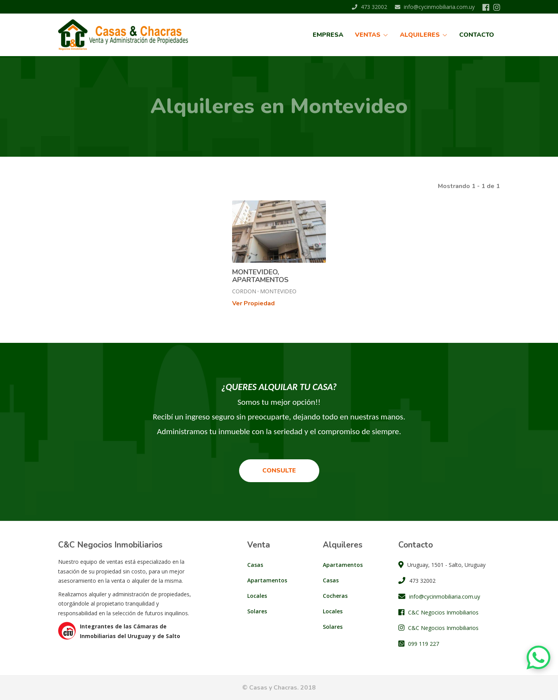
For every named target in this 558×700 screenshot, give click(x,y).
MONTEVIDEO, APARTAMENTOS (260, 275)
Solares (257, 611)
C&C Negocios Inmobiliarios (443, 612)
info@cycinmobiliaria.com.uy (435, 6)
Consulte (279, 470)
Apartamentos (267, 580)
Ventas (371, 35)
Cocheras (335, 595)
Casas (255, 564)
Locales (257, 595)
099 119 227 (423, 643)
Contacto (476, 35)
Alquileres (424, 35)
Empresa (328, 35)
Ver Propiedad (253, 303)
